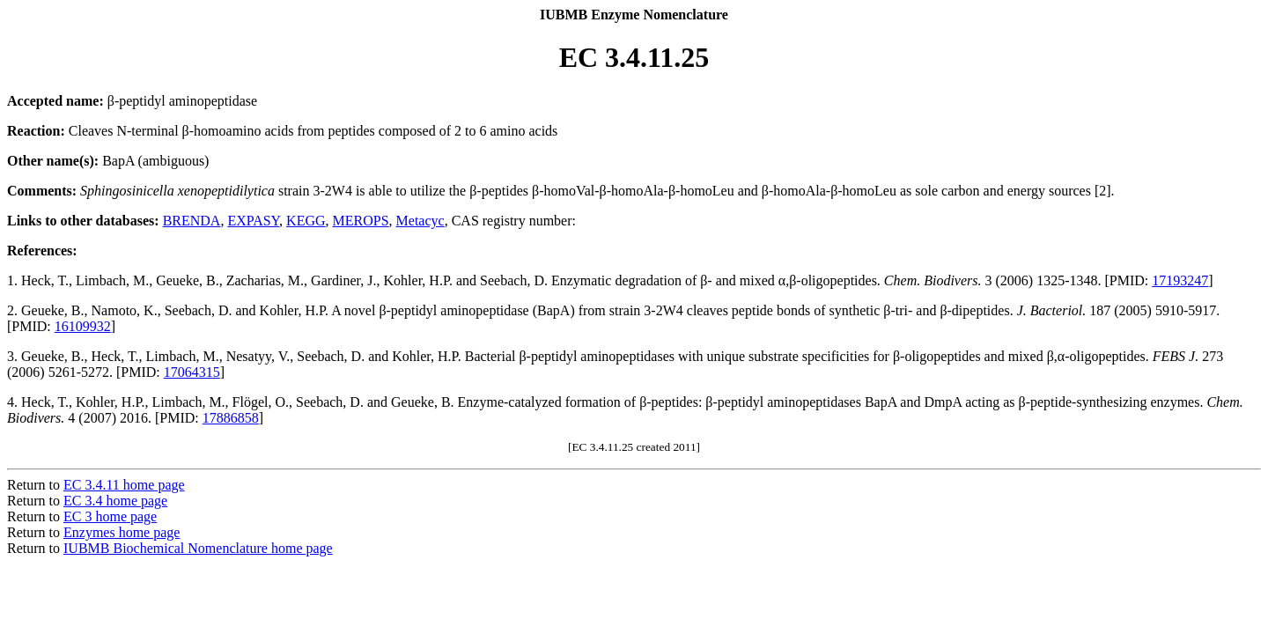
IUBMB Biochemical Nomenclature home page (198, 548)
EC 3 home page (110, 516)
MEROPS (361, 220)
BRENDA (192, 220)
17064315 (192, 372)
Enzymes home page (121, 532)
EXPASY (253, 220)
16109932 (83, 326)
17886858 (231, 417)
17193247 (1180, 280)
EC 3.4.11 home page (124, 484)
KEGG (305, 220)
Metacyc (420, 220)
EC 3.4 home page (115, 500)
